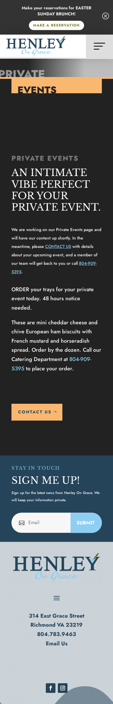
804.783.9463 (56, 634)
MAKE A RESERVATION (56, 25)
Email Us (56, 643)
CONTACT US (58, 246)
